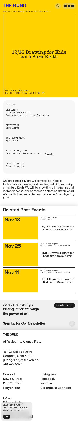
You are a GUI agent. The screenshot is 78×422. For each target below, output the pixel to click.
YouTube (46, 383)
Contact (9, 374)
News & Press (12, 379)
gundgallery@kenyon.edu (21, 360)
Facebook (47, 379)
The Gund (14, 6)
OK (6, 417)
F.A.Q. (7, 398)
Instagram (48, 374)
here (49, 153)
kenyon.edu (11, 388)
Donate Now (65, 305)
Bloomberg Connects (56, 388)
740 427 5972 (12, 364)
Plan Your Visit (13, 383)
